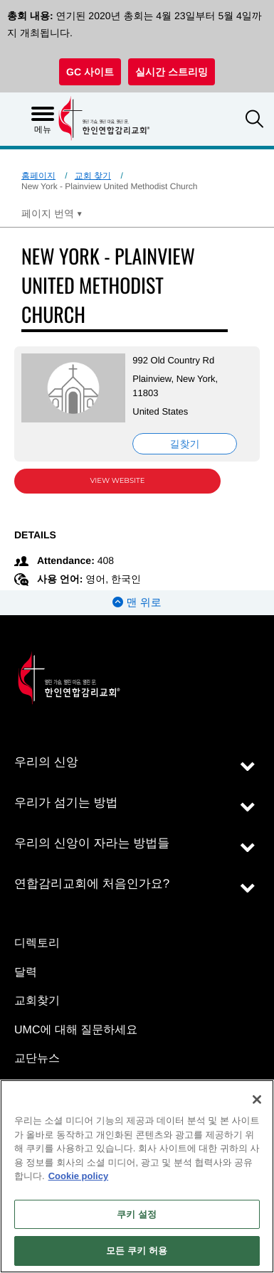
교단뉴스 (37, 1059)
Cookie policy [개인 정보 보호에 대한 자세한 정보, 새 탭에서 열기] (78, 1176)
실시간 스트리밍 (171, 72)
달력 (25, 972)
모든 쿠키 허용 (136, 1250)
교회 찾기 (93, 176)
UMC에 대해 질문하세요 (75, 1030)
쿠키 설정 (137, 1214)
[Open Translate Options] (52, 213)
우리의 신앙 (46, 762)
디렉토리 (37, 943)
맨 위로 (136, 603)
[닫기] (257, 1099)
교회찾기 (37, 1001)
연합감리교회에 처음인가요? (91, 883)
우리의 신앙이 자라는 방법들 (91, 843)
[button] (254, 120)
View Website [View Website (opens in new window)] (117, 480)
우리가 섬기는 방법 (65, 802)
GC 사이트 (90, 72)
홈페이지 (38, 176)
